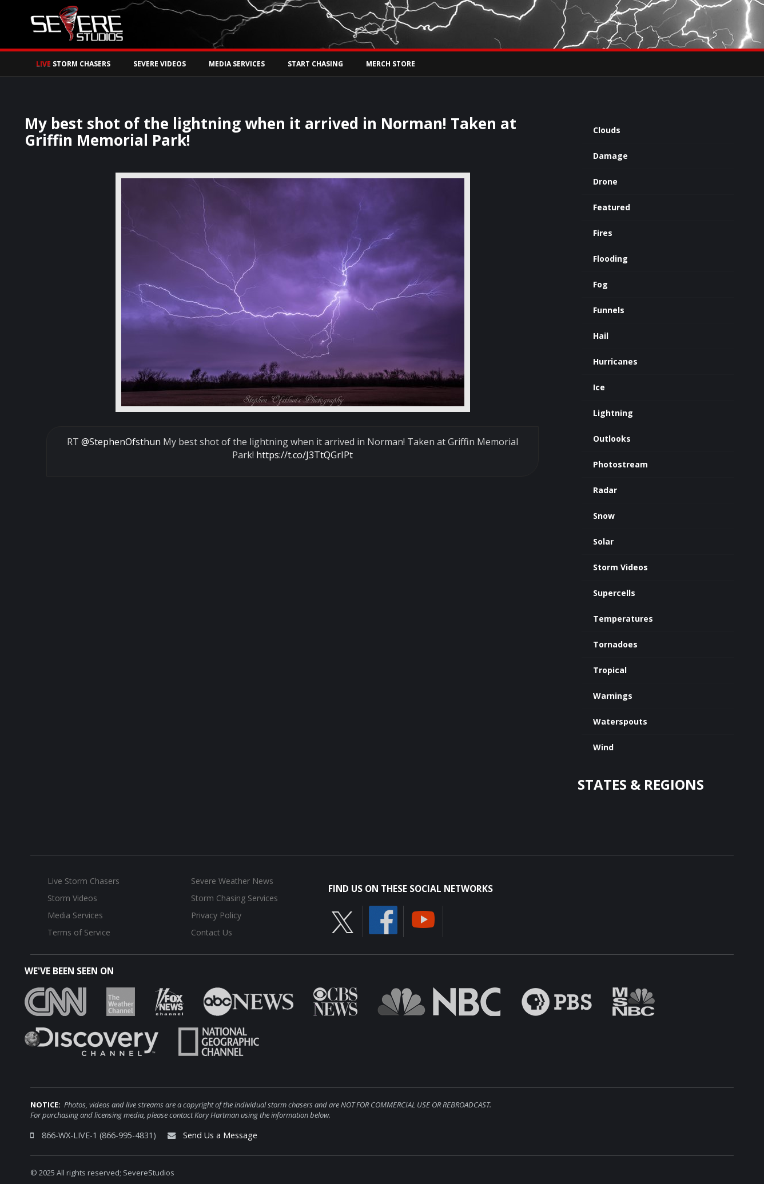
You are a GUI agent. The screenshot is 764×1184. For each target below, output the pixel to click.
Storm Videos (620, 567)
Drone (605, 181)
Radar (605, 490)
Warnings (612, 695)
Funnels (608, 310)
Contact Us (211, 932)
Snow (604, 515)
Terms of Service (78, 932)
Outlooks (612, 438)
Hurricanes (615, 361)
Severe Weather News (232, 880)
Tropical (610, 670)
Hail (600, 335)
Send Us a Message (220, 1135)
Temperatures (623, 618)
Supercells (614, 592)
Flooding (610, 258)
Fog (600, 284)
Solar (603, 541)
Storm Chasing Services (234, 898)
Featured (611, 207)
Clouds (606, 130)
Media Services (237, 64)
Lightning (613, 412)
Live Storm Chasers (83, 880)
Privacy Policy (216, 915)
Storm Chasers (73, 64)
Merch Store (390, 64)
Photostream (620, 464)
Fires (602, 232)
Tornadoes (615, 644)
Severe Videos (159, 64)
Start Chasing (315, 64)
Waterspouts (620, 721)
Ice (599, 387)
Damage (610, 155)
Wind (603, 747)
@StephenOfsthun (121, 441)
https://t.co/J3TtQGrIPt (304, 455)
